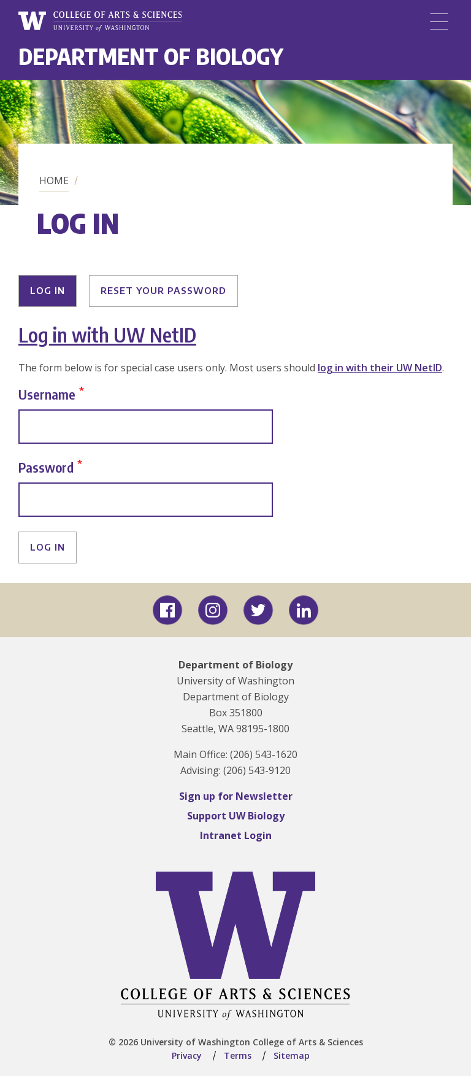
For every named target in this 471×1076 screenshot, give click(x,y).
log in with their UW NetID (380, 367)
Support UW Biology (236, 815)
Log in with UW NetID (107, 334)
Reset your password (163, 290)
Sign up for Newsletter (236, 796)
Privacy (187, 1055)
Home (54, 180)
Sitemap (292, 1055)
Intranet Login (236, 835)
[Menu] (439, 21)
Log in (47, 290)
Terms (237, 1055)
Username (46, 393)
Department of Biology (150, 56)
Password (46, 467)
